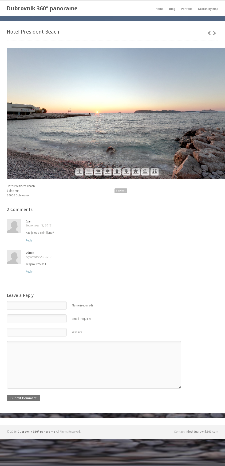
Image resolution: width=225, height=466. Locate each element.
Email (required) (82, 319)
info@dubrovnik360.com (202, 431)
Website (77, 332)
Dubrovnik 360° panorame (42, 8)
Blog (172, 9)
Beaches (121, 190)
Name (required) (82, 305)
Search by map (208, 9)
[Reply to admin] (29, 271)
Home (159, 9)
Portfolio (187, 9)
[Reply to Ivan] (29, 240)
